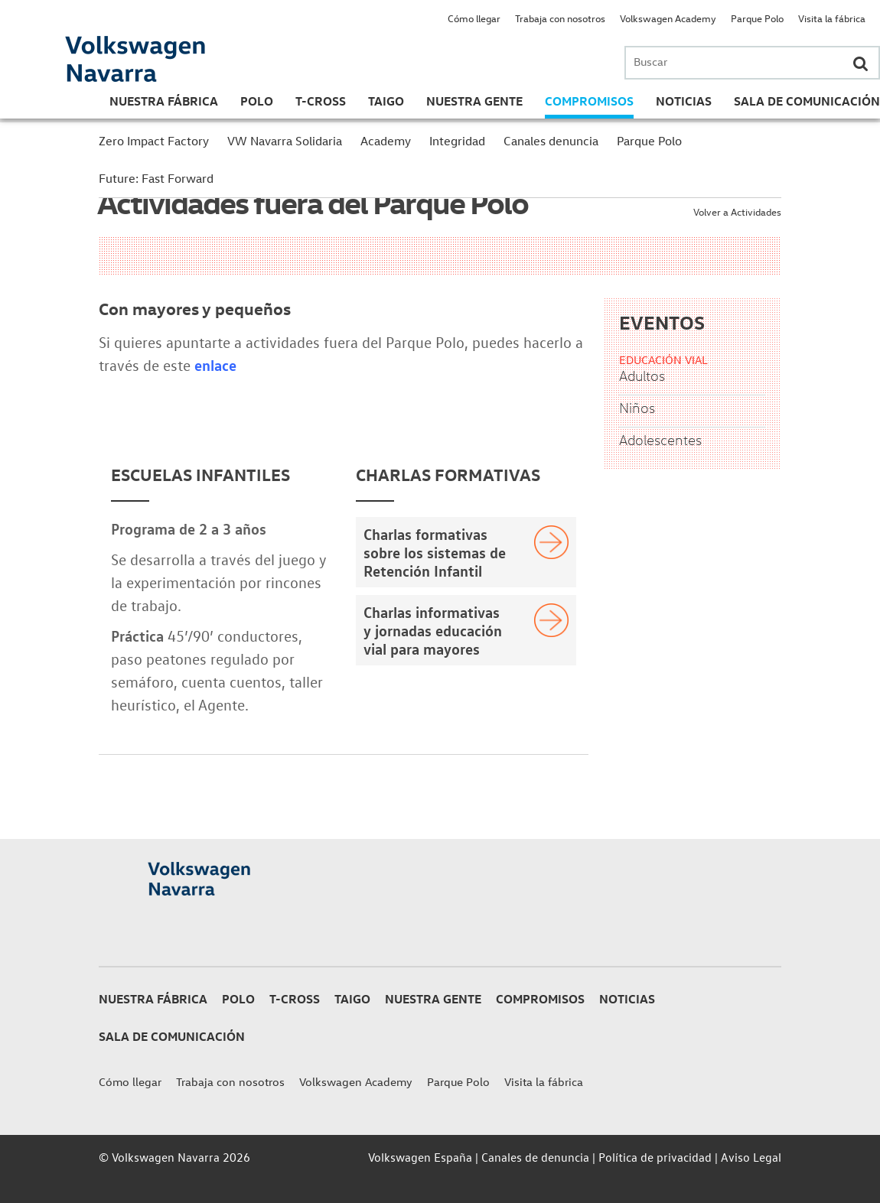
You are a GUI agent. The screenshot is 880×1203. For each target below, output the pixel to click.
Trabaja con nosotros (560, 17)
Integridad (457, 140)
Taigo (386, 101)
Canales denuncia (551, 140)
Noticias (684, 101)
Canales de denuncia (535, 1157)
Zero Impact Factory (154, 140)
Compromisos (589, 101)
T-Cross (320, 101)
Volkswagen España (420, 1157)
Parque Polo (757, 17)
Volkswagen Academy (668, 17)
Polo (256, 101)
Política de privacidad (655, 1157)
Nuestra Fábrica (163, 101)
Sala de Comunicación (807, 101)
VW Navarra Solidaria (284, 140)
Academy (385, 140)
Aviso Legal (751, 1157)
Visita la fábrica (831, 17)
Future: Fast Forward (156, 178)
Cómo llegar (474, 17)
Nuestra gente (474, 101)
